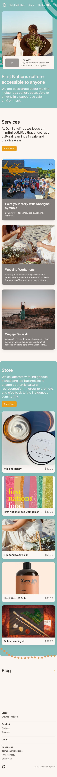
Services (6, 732)
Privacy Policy (8, 754)
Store (31, 5)
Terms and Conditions (12, 750)
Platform (6, 728)
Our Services (44, 5)
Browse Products (10, 716)
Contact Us (7, 758)
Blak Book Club (17, 5)
